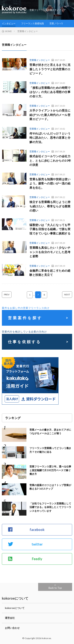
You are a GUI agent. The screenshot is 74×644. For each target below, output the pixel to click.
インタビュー (8, 23)
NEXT (67, 294)
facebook (26, 529)
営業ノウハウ (56, 23)
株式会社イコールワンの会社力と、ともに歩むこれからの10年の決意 (50, 160)
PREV (6, 294)
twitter (25, 544)
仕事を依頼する (24, 341)
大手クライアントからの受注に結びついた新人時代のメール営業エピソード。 (49, 115)
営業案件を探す (25, 317)
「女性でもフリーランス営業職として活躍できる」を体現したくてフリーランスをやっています (50, 507)
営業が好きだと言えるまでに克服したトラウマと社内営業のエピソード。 (49, 69)
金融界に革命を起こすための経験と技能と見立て (49, 273)
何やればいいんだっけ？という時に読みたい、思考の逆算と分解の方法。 (49, 138)
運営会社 (10, 617)
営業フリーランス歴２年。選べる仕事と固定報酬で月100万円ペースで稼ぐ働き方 (50, 470)
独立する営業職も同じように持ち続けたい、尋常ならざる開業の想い (49, 206)
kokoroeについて (15, 607)
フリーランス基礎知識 (32, 23)
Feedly (25, 558)
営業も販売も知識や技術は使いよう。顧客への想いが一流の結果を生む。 (49, 183)
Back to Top (55, 587)
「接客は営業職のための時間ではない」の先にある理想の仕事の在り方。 (49, 92)
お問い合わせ (12, 627)
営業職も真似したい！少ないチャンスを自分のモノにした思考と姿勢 (49, 252)
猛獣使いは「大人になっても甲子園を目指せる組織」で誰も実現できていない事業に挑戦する (49, 229)
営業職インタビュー (39, 60)
